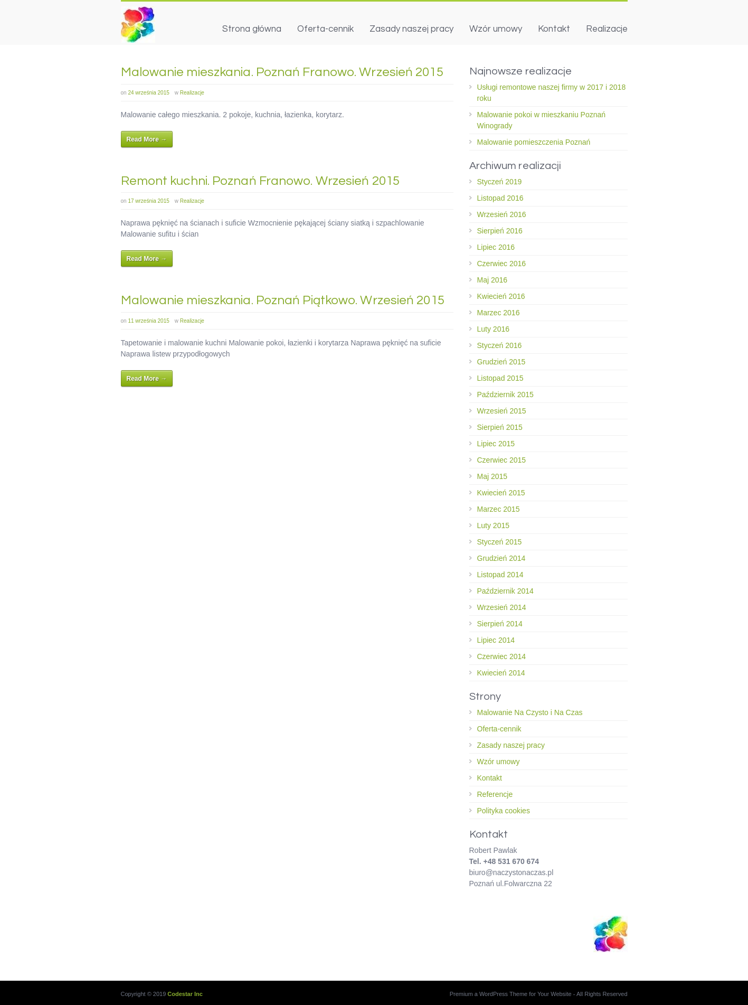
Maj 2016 (492, 280)
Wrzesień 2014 (501, 607)
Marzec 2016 (498, 312)
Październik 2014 (505, 591)
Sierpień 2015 (500, 427)
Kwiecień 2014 (501, 673)
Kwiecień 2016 (501, 296)
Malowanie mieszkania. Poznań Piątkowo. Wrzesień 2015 (282, 300)
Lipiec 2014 (496, 640)
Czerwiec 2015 (501, 460)
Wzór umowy (495, 29)
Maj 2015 (492, 476)
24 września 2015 (148, 93)
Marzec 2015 (498, 509)
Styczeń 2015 (499, 542)
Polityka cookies (503, 810)
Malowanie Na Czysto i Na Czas (530, 712)
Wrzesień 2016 (501, 214)
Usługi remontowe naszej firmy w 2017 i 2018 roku (551, 92)
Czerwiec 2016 (501, 263)
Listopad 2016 (500, 198)
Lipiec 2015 (496, 443)
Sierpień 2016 (500, 231)
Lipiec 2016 (496, 247)
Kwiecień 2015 (501, 493)
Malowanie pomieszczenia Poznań (534, 142)
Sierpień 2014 (500, 623)
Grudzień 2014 (501, 558)
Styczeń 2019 (499, 181)
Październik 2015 (505, 394)
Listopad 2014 (500, 574)
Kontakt (554, 29)
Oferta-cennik (325, 29)
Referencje (495, 794)
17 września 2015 (148, 201)
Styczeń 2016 (499, 345)
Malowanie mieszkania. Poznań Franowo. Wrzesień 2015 (282, 72)
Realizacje (607, 29)
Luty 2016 (493, 329)
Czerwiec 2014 (501, 656)
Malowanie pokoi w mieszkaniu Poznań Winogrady (541, 120)
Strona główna (251, 29)
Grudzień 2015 (501, 362)
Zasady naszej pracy (411, 29)
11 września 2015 (148, 321)
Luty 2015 (493, 525)
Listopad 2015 (500, 378)
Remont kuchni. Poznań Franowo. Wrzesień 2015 (260, 180)
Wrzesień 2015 (501, 411)
